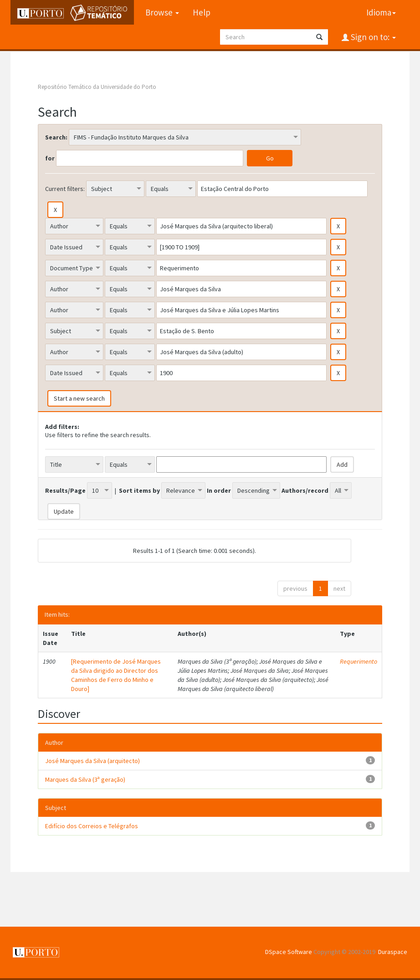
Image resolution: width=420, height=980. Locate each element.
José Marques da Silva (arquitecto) (92, 761)
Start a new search (79, 398)
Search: (56, 137)
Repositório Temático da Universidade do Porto (97, 87)
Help (201, 12)
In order (219, 490)
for (50, 158)
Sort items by (139, 490)
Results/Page (65, 490)
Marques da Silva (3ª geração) (85, 779)
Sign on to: (372, 36)
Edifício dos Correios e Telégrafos (91, 826)
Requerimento (358, 661)
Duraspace (392, 952)
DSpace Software (288, 952)
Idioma (381, 12)
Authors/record (305, 490)
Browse (162, 12)
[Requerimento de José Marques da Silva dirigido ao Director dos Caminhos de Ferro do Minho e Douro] (116, 675)
